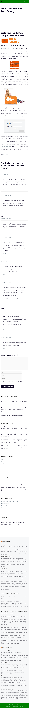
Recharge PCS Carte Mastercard (8, 545)
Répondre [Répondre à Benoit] (4, 348)
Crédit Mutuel (4, 468)
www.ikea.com (9, 135)
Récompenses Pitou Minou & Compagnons (10, 675)
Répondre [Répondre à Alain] (5, 253)
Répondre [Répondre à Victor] (4, 189)
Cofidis (2, 463)
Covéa (2, 470)
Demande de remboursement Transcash (9, 501)
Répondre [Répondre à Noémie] (4, 329)
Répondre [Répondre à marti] (4, 230)
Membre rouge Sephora (6, 507)
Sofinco (2, 459)
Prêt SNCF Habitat (5, 580)
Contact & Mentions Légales (14, 704)
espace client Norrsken (6, 146)
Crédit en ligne (6, 541)
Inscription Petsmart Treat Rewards (8, 505)
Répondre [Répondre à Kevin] (4, 301)
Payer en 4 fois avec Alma (6, 556)
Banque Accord (4, 465)
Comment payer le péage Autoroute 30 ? (9, 510)
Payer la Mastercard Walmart (7, 689)
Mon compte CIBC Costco (12, 532)
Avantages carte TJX (5, 650)
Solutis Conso (4, 568)
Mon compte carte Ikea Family (8, 48)
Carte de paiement (7, 647)
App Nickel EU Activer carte (7, 662)
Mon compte (5, 154)
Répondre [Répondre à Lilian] (4, 274)
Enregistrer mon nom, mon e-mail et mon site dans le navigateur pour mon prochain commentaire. (13, 382)
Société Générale (4, 461)
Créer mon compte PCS (6, 503)
